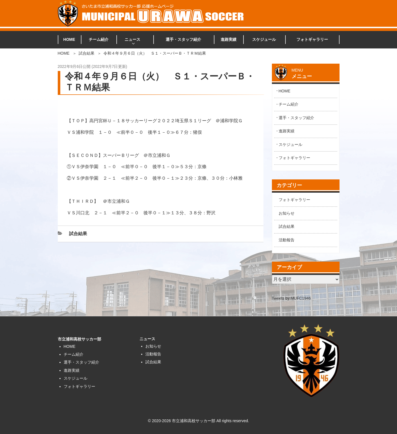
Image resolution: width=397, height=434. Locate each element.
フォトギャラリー (312, 39)
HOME (69, 39)
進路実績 (228, 39)
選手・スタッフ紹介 (183, 39)
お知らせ (286, 213)
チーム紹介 (98, 39)
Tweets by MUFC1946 (291, 298)
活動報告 (286, 240)
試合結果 (86, 53)
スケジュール (264, 39)
